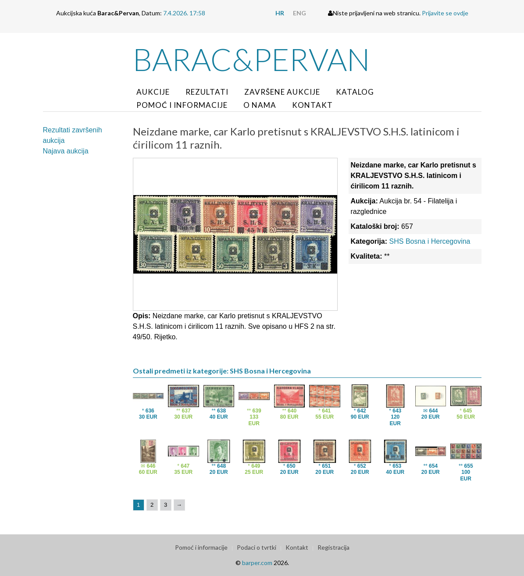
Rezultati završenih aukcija (72, 135)
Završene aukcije (282, 91)
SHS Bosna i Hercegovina (430, 241)
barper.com (257, 562)
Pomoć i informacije (182, 105)
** (183, 414)
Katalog (355, 91)
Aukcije (153, 91)
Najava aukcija (66, 151)
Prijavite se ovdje (445, 13)
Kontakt (312, 105)
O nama (259, 105)
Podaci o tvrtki (256, 547)
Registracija (333, 547)
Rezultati (206, 91)
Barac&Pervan (251, 59)
